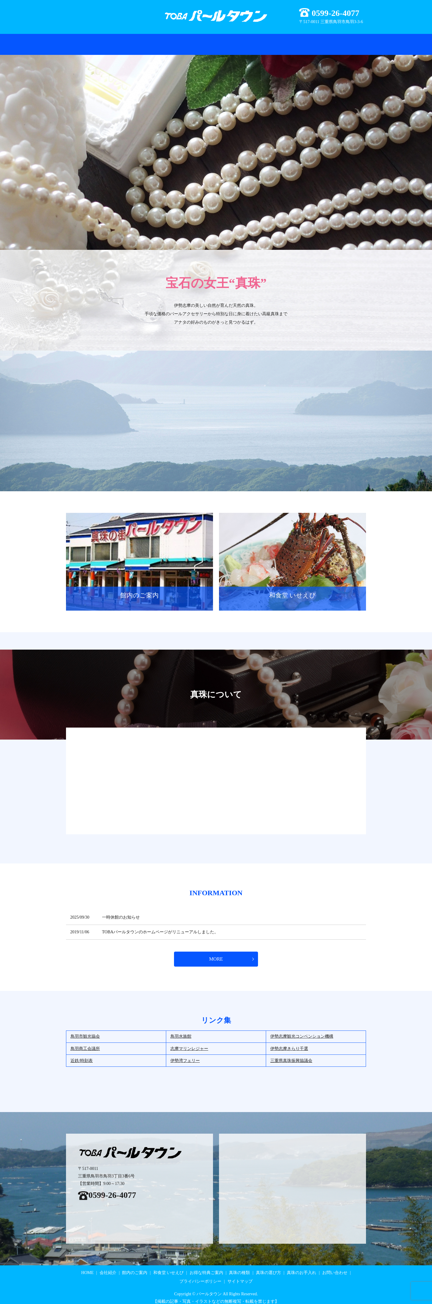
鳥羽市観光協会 (85, 1031)
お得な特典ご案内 (139, 41)
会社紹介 (107, 41)
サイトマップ (240, 1276)
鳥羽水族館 (180, 1031)
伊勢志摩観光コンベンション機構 (301, 1031)
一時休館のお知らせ (121, 912)
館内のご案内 (175, 41)
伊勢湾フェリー (185, 1055)
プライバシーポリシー (200, 1276)
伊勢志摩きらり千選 (289, 1043)
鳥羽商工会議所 (85, 1043)
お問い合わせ (339, 41)
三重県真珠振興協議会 (291, 1055)
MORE (216, 953)
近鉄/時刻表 (81, 1055)
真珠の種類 (242, 41)
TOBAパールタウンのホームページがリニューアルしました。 (160, 926)
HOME (86, 41)
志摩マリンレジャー (189, 1043)
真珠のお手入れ (305, 41)
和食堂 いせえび (209, 41)
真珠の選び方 (271, 41)
